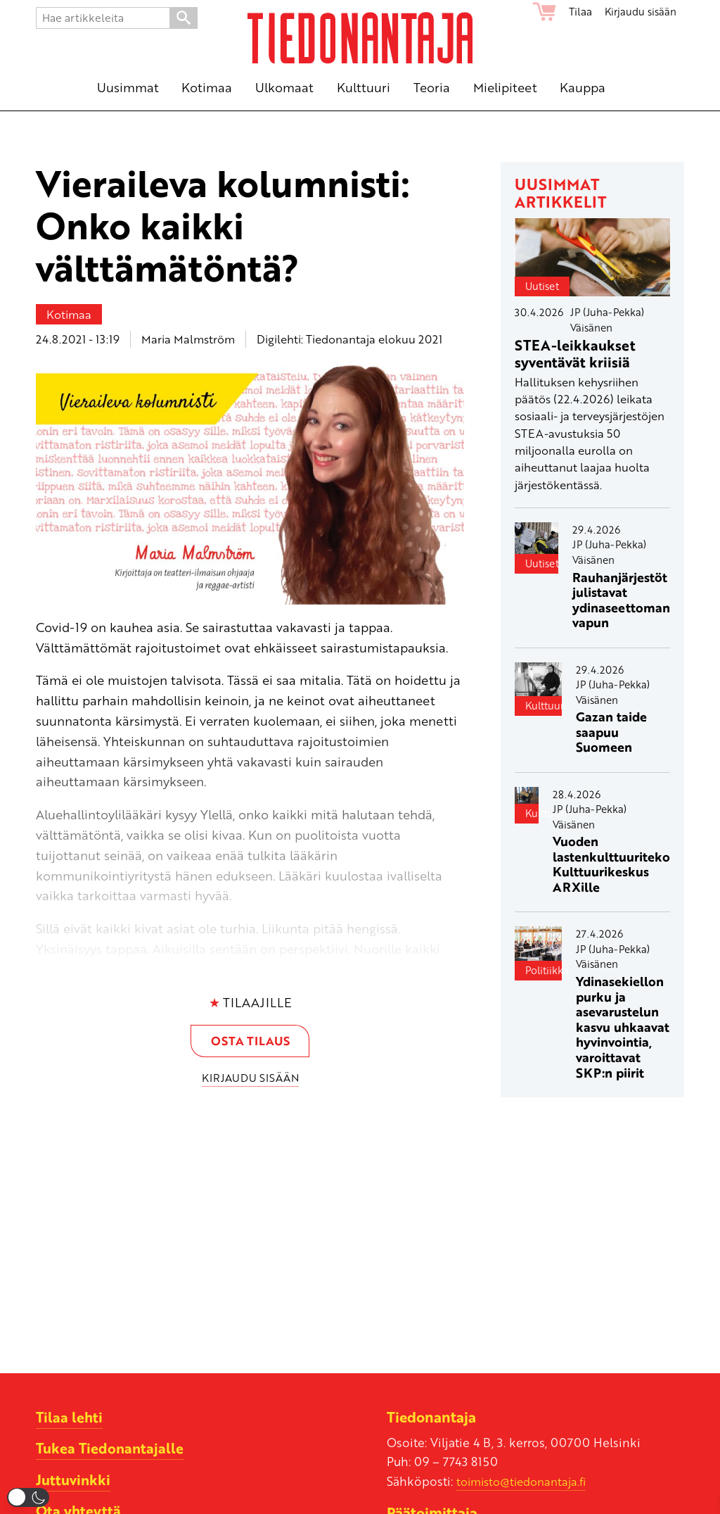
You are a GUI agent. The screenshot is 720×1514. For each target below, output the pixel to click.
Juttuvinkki (74, 1478)
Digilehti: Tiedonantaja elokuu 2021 (349, 339)
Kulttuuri (543, 705)
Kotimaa (68, 314)
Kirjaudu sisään (638, 11)
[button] (28, 1497)
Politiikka (543, 970)
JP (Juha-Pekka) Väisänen (607, 319)
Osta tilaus (250, 1042)
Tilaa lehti (70, 1416)
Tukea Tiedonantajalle (111, 1447)
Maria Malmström (188, 339)
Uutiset (542, 286)
